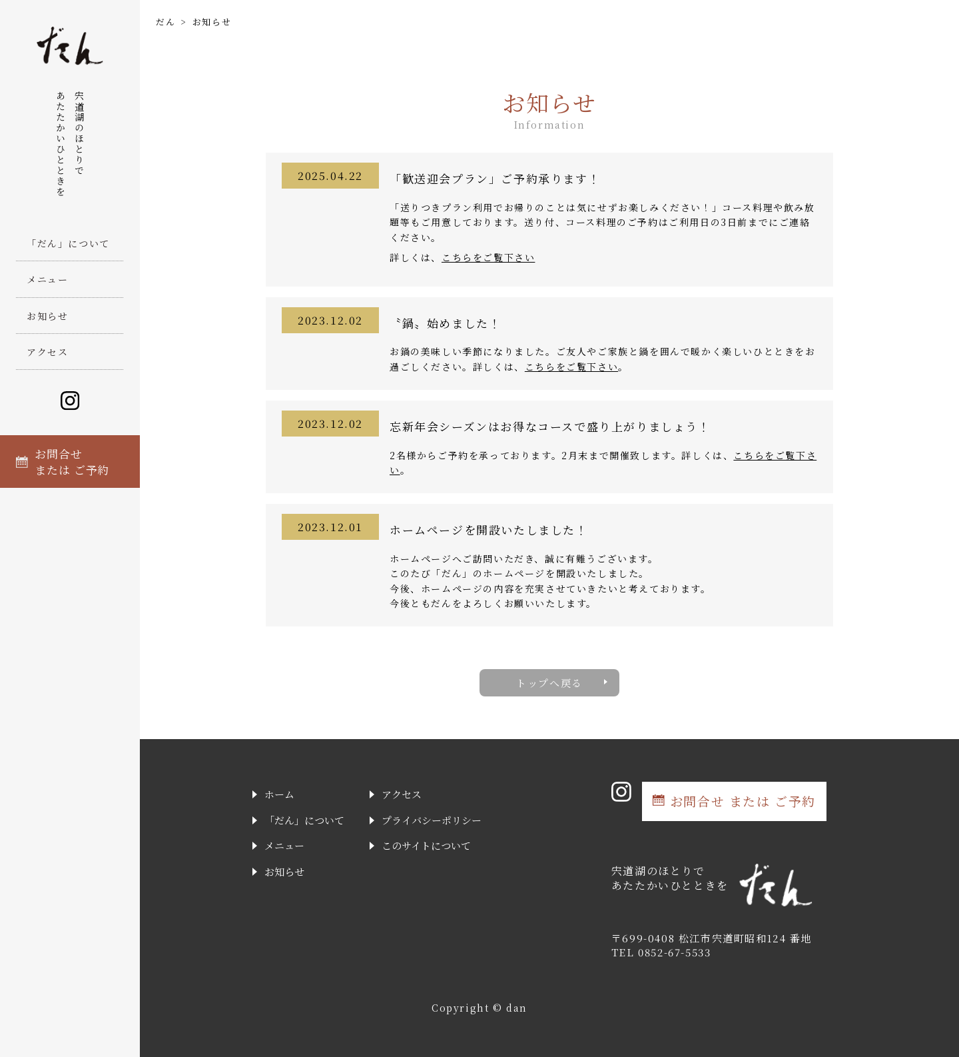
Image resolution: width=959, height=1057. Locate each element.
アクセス (47, 352)
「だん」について (68, 243)
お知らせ (47, 316)
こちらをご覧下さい (488, 257)
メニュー (47, 279)
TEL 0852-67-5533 (661, 952)
